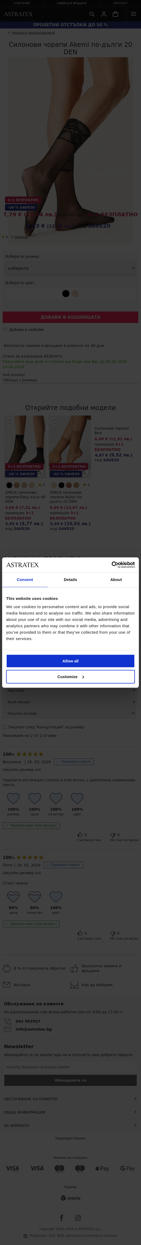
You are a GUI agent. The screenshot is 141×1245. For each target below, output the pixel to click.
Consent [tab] (25, 579)
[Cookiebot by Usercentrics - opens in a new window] (111, 564)
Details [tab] (70, 579)
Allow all (71, 661)
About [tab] (116, 579)
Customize (70, 676)
